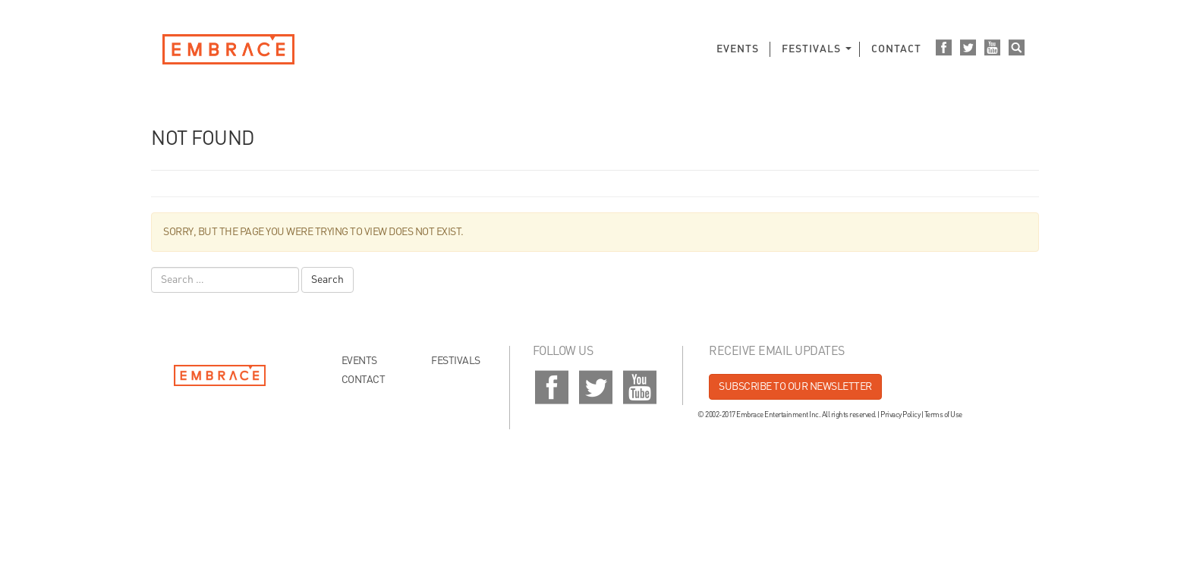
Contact (896, 49)
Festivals (811, 49)
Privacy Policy (900, 415)
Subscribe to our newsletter (795, 387)
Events (737, 49)
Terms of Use (943, 415)
